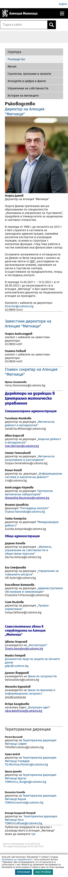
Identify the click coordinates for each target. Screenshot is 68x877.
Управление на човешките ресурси (32, 572)
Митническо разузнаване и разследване (30, 458)
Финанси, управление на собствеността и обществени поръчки (28, 550)
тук (33, 834)
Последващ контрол (34, 508)
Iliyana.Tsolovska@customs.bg (25, 511)
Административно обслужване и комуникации (34, 589)
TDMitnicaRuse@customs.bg (23, 823)
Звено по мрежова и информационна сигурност (30, 691)
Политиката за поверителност (17, 859)
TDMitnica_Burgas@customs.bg (25, 781)
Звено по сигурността (42, 676)
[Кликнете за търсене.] (51, 25)
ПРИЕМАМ (23, 872)
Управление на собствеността (28, 88)
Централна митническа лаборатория (29, 492)
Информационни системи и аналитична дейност (33, 475)
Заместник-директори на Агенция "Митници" (28, 324)
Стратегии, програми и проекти (29, 73)
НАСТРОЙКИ (43, 872)
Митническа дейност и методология (30, 423)
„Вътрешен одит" (38, 707)
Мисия (12, 66)
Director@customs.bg (19, 306)
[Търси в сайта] (23, 25)
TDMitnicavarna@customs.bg (24, 802)
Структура (14, 52)
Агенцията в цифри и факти (27, 81)
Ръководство (16, 59)
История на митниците (23, 95)
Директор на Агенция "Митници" (24, 111)
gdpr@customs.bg (16, 665)
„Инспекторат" (37, 645)
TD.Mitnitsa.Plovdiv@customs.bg (26, 764)
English (63, 4)
